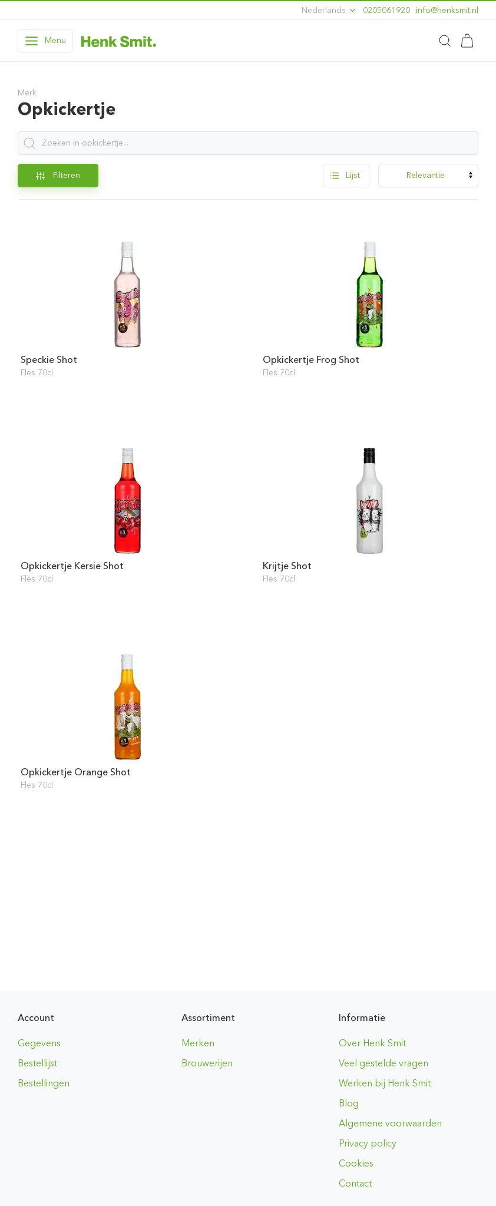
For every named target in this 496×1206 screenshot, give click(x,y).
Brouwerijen (207, 1063)
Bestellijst (37, 1063)
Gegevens (39, 1043)
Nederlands (329, 10)
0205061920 (386, 10)
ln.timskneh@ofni (447, 10)
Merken (197, 1043)
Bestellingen (44, 1083)
